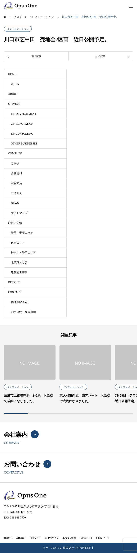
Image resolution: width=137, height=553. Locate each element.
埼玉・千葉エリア (22, 232)
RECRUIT (14, 282)
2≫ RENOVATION (22, 123)
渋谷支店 (16, 183)
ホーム (15, 84)
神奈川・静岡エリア (23, 252)
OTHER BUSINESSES (24, 143)
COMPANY (15, 153)
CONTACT (14, 292)
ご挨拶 (15, 163)
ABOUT (13, 94)
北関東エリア (19, 262)
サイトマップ (19, 212)
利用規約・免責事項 (23, 312)
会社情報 (16, 173)
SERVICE (13, 103)
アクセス (16, 193)
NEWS (15, 203)
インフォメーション (18, 29)
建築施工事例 (19, 272)
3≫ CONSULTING (22, 133)
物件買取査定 (19, 302)
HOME (12, 74)
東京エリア (18, 242)
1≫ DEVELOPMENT (23, 113)
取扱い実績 (15, 222)
